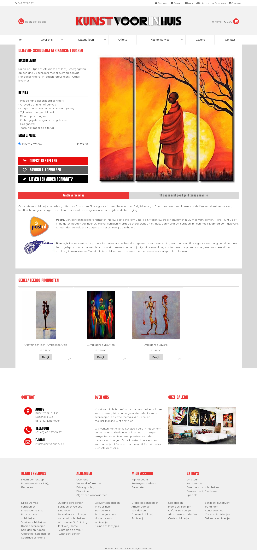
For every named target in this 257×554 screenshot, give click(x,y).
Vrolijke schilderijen (33, 522)
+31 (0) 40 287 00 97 (48, 432)
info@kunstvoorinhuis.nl (50, 444)
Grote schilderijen (179, 518)
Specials (192, 495)
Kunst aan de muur (70, 530)
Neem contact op (32, 479)
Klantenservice (166, 40)
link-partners (103, 506)
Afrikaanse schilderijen (182, 514)
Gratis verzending (73, 195)
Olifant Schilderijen (180, 510)
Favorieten (138, 487)
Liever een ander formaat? (47, 179)
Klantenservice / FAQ (35, 483)
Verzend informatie (88, 483)
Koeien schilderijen (33, 526)
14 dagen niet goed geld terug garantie (184, 195)
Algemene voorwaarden (91, 495)
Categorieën (92, 40)
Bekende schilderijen (218, 518)
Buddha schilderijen (70, 502)
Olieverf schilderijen (107, 502)
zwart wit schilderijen (71, 518)
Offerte (122, 39)
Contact (229, 39)
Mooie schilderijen (179, 506)
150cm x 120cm (53, 144)
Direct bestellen (39, 161)
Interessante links (32, 510)
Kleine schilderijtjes (107, 526)
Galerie (200, 39)
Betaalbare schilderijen (72, 514)
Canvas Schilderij (142, 514)
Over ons (52, 40)
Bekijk (46, 357)
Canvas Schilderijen (217, 514)
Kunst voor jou (214, 510)
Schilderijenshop (105, 514)
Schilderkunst (103, 510)
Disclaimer (83, 491)
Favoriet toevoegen (41, 170)
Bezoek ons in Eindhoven (202, 491)
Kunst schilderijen (69, 533)
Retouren (27, 487)
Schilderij (137, 518)
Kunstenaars (195, 483)
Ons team (193, 479)
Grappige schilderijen (145, 502)
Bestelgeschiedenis (143, 483)
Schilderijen (175, 502)
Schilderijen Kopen (33, 530)
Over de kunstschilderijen (203, 487)
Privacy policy (85, 487)
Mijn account (139, 479)
